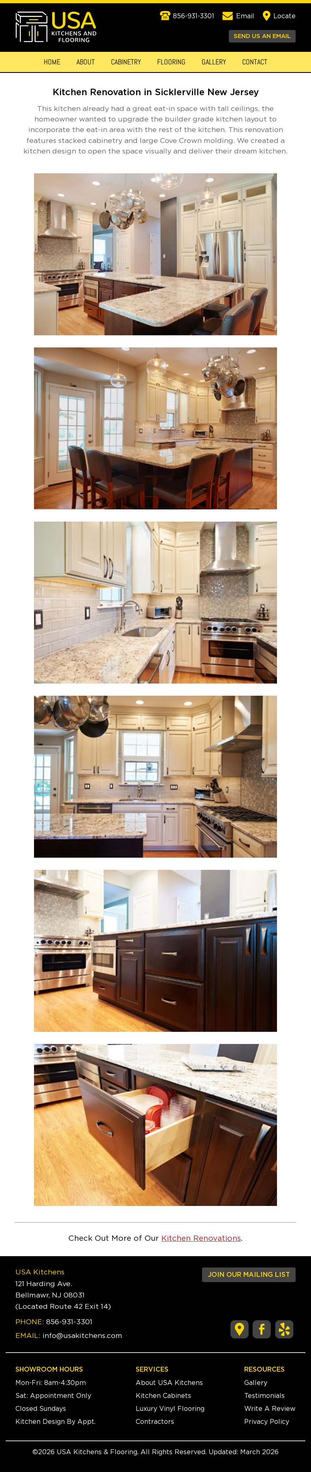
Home (52, 62)
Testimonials (264, 1396)
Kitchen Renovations (201, 1238)
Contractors (155, 1422)
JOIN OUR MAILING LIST (249, 1275)
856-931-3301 (69, 1322)
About (86, 62)
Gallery (214, 62)
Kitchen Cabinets (163, 1396)
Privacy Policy (266, 1422)
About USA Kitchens (169, 1383)
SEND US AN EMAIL (262, 36)
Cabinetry (126, 62)
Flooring (171, 62)
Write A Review (270, 1409)
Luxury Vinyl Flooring (170, 1409)
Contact (254, 62)
